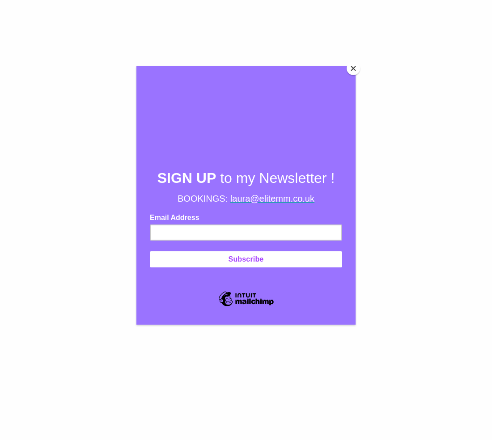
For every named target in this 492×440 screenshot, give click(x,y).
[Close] (353, 68)
